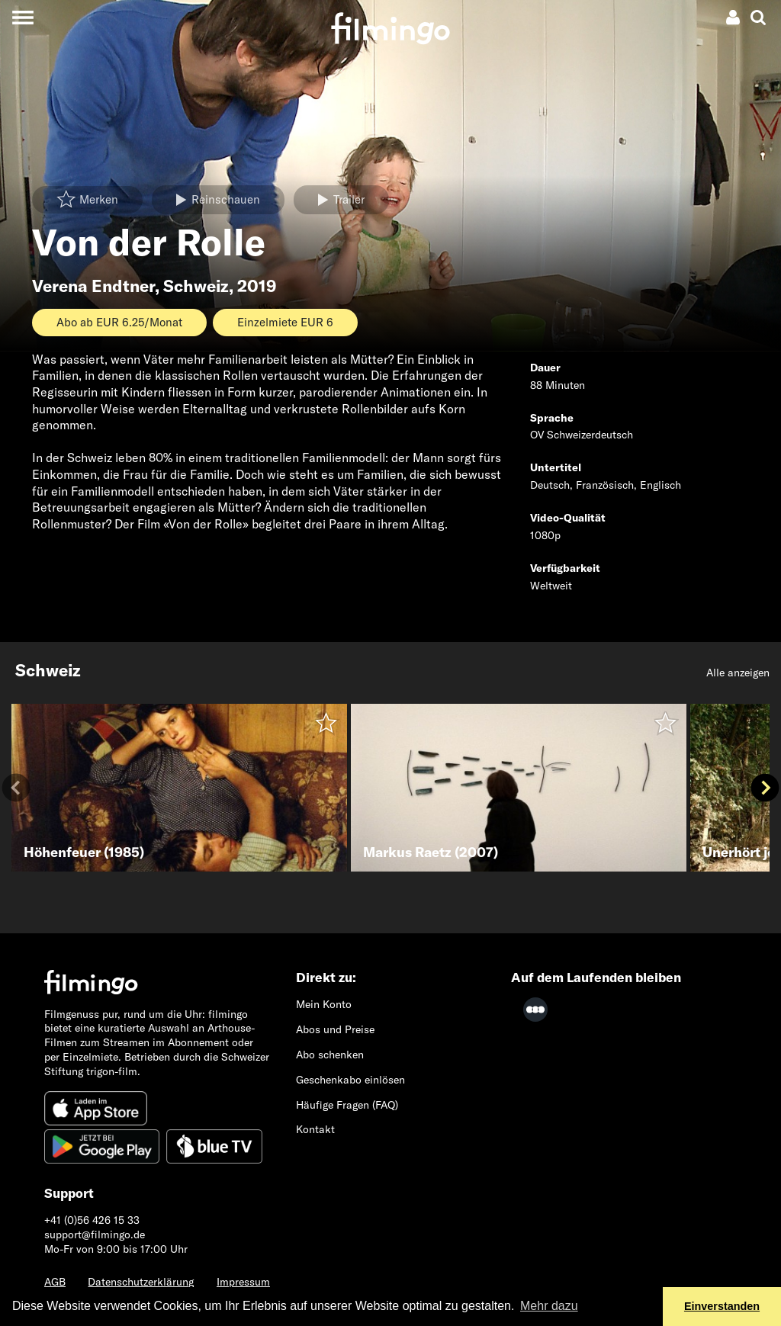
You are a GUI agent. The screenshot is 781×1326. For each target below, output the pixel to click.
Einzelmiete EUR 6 (285, 322)
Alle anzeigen (738, 672)
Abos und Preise (335, 1029)
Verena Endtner (93, 286)
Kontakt (315, 1129)
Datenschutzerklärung (141, 1282)
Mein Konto (324, 1004)
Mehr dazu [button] (549, 1305)
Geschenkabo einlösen (350, 1080)
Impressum (243, 1282)
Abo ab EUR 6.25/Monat (119, 322)
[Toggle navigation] (22, 17)
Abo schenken (330, 1054)
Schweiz (196, 286)
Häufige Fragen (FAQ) (347, 1105)
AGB (55, 1282)
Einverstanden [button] (722, 1306)
